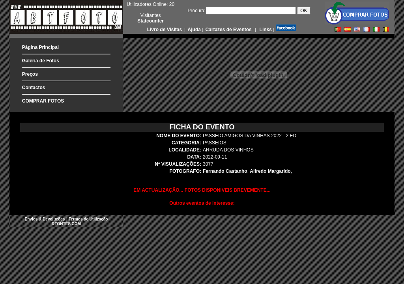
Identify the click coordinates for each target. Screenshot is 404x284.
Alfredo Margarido (270, 171)
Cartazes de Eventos (228, 29)
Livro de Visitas (165, 29)
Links (265, 29)
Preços (30, 74)
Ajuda (194, 29)
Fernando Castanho (225, 171)
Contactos (33, 87)
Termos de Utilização (88, 219)
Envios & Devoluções (45, 219)
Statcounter (150, 21)
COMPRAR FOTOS (43, 101)
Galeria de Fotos (40, 61)
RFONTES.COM (66, 224)
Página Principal (40, 47)
